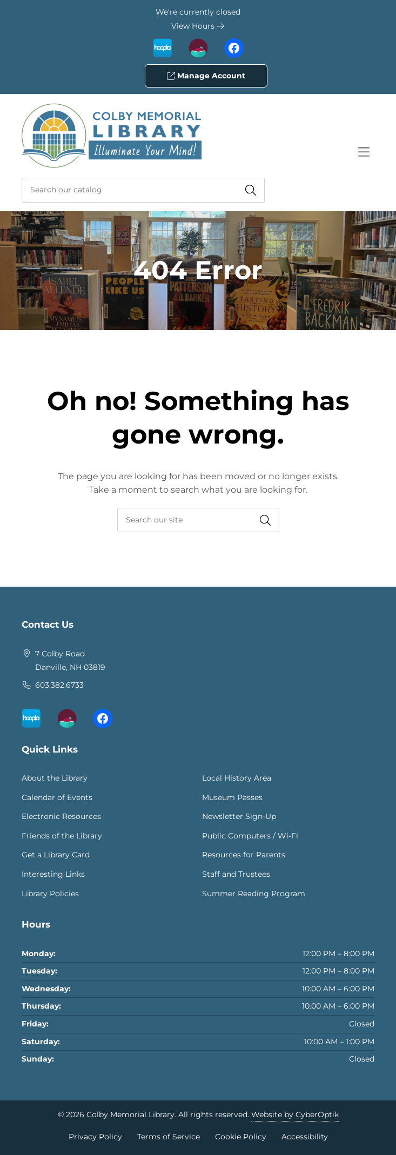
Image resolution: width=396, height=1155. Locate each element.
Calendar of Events (57, 797)
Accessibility (304, 1136)
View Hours (197, 26)
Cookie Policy (240, 1136)
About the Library (55, 778)
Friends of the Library (62, 836)
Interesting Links (53, 874)
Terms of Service (168, 1136)
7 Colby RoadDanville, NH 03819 (70, 661)
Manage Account (206, 75)
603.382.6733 (59, 685)
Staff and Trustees (236, 874)
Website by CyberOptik (295, 1114)
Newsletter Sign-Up (239, 816)
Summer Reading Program (253, 893)
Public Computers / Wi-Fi (250, 836)
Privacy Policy (95, 1136)
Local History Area (236, 778)
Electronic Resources (61, 816)
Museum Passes (232, 797)
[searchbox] (198, 520)
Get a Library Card (56, 854)
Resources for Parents (243, 854)
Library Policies (50, 893)
